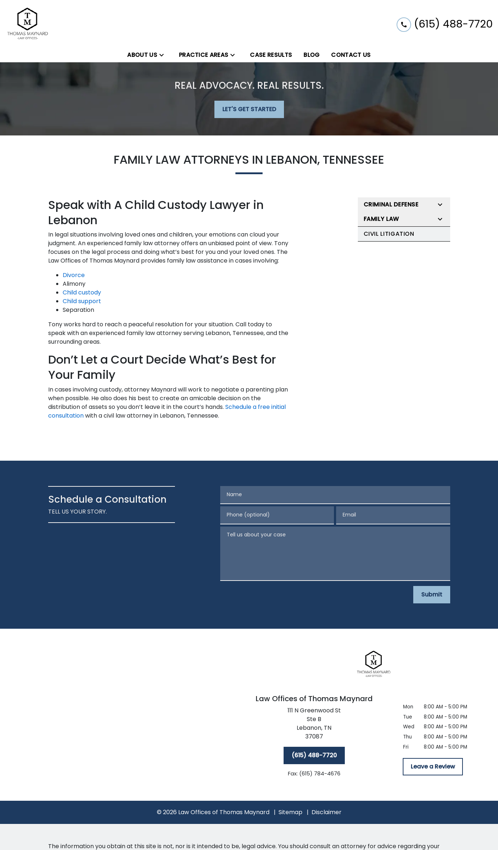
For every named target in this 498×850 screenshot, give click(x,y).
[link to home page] (28, 24)
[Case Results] (271, 55)
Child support (82, 301)
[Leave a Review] (433, 766)
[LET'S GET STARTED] (249, 109)
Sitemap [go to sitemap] (290, 812)
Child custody (82, 292)
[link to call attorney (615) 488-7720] (445, 24)
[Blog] (311, 55)
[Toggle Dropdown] (163, 55)
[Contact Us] (350, 55)
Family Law (381, 219)
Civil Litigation (389, 234)
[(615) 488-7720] (314, 755)
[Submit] (431, 594)
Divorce (74, 275)
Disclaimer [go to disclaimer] (326, 812)
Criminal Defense (391, 204)
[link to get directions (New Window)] (314, 725)
